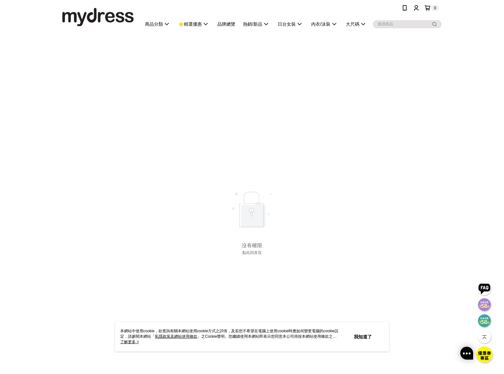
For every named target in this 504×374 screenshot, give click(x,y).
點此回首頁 (252, 252)
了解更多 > (129, 342)
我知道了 (363, 336)
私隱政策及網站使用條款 (176, 336)
